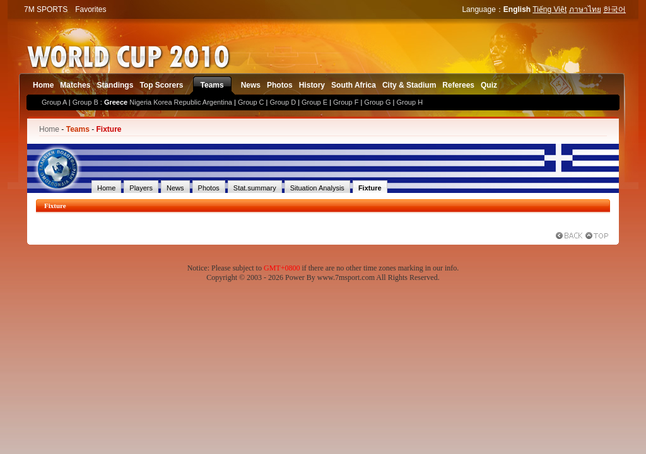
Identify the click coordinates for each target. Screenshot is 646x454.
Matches (75, 85)
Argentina (217, 102)
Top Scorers (161, 85)
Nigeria (140, 102)
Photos (280, 85)
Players (141, 188)
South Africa (353, 85)
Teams (212, 85)
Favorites (90, 9)
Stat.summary (254, 188)
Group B (85, 102)
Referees (458, 85)
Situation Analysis (317, 188)
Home (43, 85)
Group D (283, 102)
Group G (377, 102)
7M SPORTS (46, 9)
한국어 (614, 9)
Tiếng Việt (549, 9)
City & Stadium (409, 85)
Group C (251, 102)
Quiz (489, 85)
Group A (54, 102)
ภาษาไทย (585, 9)
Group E (314, 102)
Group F (345, 102)
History (312, 85)
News (251, 85)
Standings (115, 85)
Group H (410, 102)
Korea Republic (177, 102)
